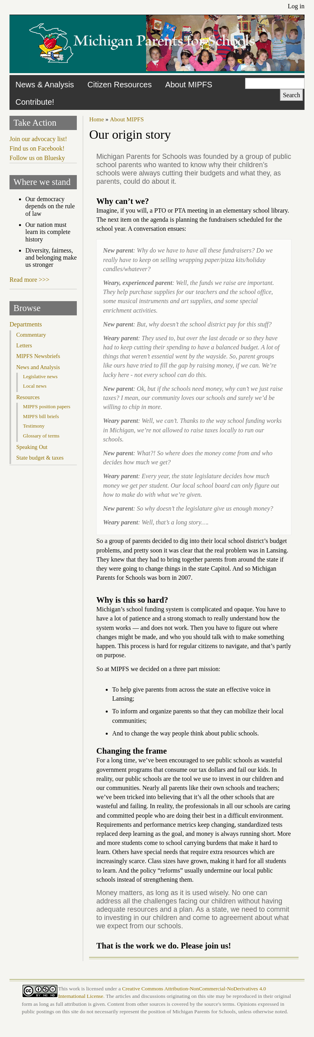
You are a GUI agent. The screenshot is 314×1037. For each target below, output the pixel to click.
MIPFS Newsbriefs (38, 356)
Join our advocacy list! (38, 139)
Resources (28, 397)
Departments (26, 324)
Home (96, 119)
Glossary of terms (41, 436)
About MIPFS (188, 84)
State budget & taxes (40, 457)
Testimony (34, 426)
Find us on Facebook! (37, 148)
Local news (34, 386)
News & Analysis (44, 84)
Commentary (31, 335)
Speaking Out (32, 447)
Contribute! (34, 102)
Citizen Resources (120, 84)
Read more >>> (29, 279)
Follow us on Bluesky (37, 158)
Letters (24, 345)
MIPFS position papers (46, 406)
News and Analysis (38, 367)
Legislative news (40, 376)
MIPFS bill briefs (41, 416)
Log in (296, 6)
